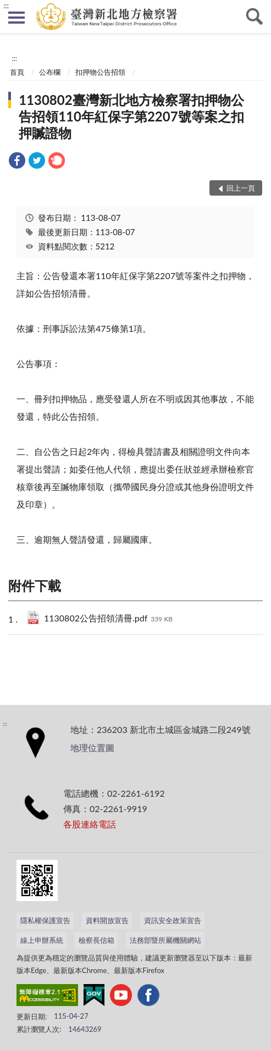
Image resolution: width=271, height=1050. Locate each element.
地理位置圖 (92, 747)
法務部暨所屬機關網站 (165, 940)
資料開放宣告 (107, 920)
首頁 (17, 72)
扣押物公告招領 (100, 72)
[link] (17, 161)
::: (6, 5)
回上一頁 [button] (240, 188)
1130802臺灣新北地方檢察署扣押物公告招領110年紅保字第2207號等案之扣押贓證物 (131, 116)
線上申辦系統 (41, 940)
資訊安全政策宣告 (172, 920)
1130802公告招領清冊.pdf (108, 619)
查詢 (254, 16)
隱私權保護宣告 (45, 920)
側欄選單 (16, 18)
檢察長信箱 (96, 940)
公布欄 (49, 72)
